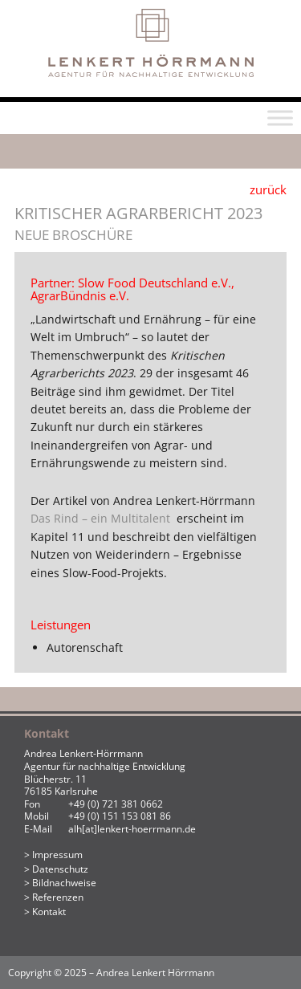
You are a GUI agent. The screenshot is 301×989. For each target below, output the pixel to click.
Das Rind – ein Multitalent (104, 518)
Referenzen (57, 897)
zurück (268, 189)
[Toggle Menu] (280, 118)
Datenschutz (60, 869)
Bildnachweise (64, 882)
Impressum (57, 854)
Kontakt (49, 911)
